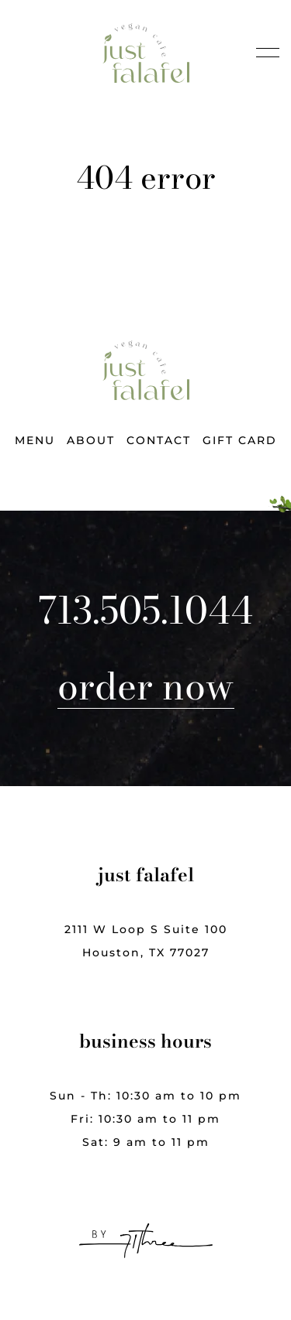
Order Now (145, 686)
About (91, 440)
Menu (35, 440)
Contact (158, 440)
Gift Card (240, 440)
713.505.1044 (145, 610)
